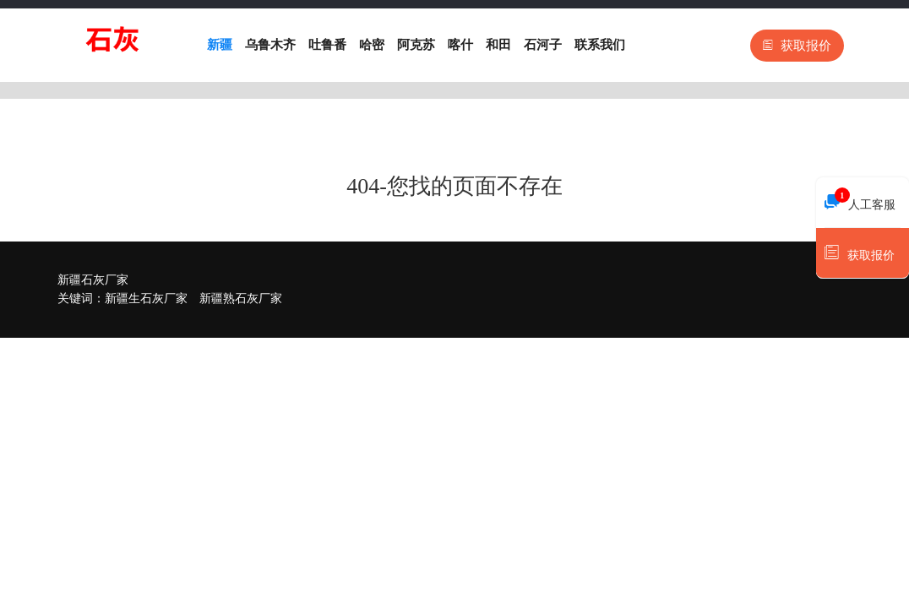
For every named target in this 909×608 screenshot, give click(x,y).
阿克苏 (416, 45)
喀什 (460, 45)
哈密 (371, 45)
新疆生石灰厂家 (146, 298)
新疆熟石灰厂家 (240, 298)
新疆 (219, 45)
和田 (498, 45)
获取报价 (797, 45)
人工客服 (860, 200)
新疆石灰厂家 (92, 280)
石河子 (543, 45)
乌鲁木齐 (270, 45)
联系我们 (599, 45)
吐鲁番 (327, 45)
